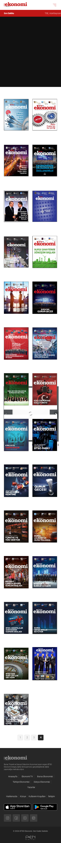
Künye (23, 796)
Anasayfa (12, 776)
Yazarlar (31, 787)
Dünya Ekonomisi (42, 782)
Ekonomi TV (27, 776)
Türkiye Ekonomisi (21, 782)
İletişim (51, 796)
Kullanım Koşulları (37, 796)
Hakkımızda (11, 796)
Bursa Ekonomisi (45, 776)
